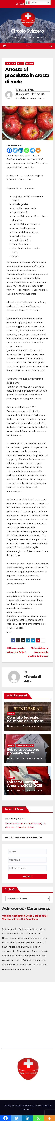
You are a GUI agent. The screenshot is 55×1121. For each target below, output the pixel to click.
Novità (20, 63)
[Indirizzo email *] (27, 868)
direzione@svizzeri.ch (18, 1011)
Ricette (29, 63)
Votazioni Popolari (25, 745)
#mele (30, 98)
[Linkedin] (20, 150)
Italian (31, 2)
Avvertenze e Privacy (14, 1027)
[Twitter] (15, 150)
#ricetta (39, 98)
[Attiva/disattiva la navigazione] (28, 46)
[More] (38, 150)
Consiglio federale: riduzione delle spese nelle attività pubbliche (27, 721)
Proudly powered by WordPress (19, 1105)
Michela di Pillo (26, 90)
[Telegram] (32, 150)
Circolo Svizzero (27, 31)
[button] (51, 45)
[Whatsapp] (26, 150)
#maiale (20, 98)
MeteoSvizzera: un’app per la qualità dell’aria (38, 652)
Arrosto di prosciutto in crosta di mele (27, 75)
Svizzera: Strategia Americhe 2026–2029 (24, 784)
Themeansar (27, 1109)
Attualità (10, 63)
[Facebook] (9, 150)
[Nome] (27, 851)
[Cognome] (27, 860)
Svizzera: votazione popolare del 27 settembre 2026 (23, 753)
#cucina (39, 93)
